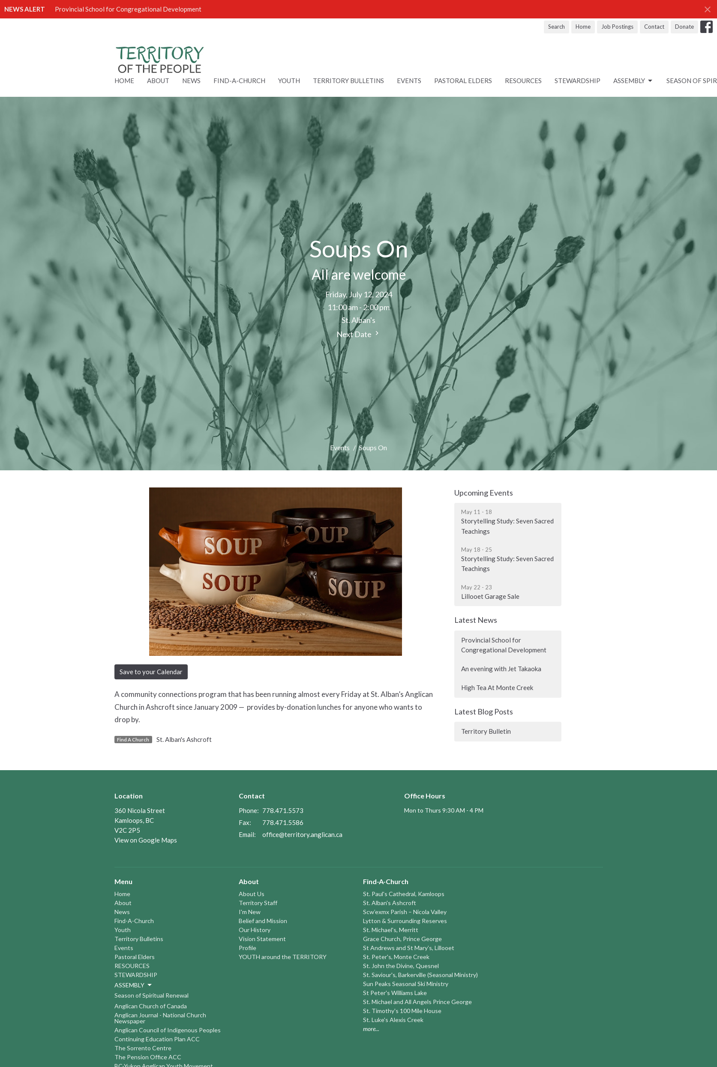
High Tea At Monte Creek (497, 687)
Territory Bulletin (486, 731)
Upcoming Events (483, 492)
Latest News (475, 620)
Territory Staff (258, 902)
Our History (254, 929)
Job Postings (617, 26)
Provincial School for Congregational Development (128, 9)
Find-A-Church (239, 80)
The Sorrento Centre (142, 1048)
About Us (251, 893)
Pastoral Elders (463, 80)
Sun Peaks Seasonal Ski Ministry (405, 983)
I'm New (250, 911)
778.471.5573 (282, 810)
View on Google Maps (145, 840)
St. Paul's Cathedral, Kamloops (403, 893)
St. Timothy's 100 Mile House (402, 1010)
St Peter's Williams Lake (395, 992)
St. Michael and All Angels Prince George (417, 1001)
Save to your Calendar (151, 671)
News (191, 80)
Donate (684, 26)
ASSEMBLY (633, 81)
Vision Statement (262, 938)
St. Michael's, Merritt (390, 929)
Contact (654, 26)
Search (556, 26)
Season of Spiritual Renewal (151, 995)
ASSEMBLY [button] (133, 985)
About (158, 80)
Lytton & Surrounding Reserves (405, 920)
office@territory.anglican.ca (302, 834)
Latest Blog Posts (483, 711)
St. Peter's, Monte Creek (396, 956)
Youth (289, 80)
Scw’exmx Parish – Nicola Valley (405, 911)
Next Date (358, 334)
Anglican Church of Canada (150, 1006)
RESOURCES (523, 80)
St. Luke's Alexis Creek (393, 1019)
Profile (247, 947)
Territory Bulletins (348, 80)
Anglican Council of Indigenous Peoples (167, 1030)
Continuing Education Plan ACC (157, 1039)
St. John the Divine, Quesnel (401, 965)
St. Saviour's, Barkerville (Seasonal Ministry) (420, 974)
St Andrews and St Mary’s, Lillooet (408, 947)
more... (371, 1028)
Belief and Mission (263, 920)
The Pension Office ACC (147, 1057)
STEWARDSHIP (577, 80)
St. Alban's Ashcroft (184, 739)
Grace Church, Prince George (402, 938)
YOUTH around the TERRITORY (283, 956)
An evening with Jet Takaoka (501, 668)
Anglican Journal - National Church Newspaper (160, 1018)
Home (583, 26)
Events (409, 80)
